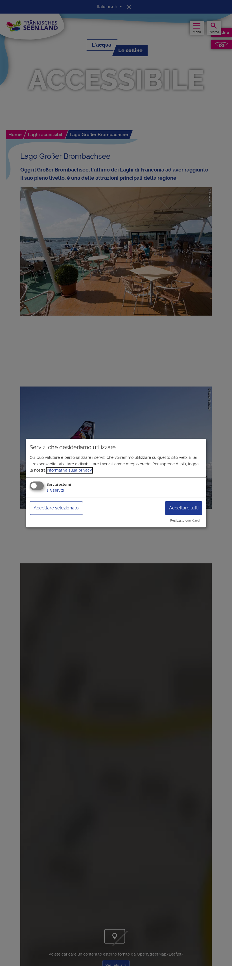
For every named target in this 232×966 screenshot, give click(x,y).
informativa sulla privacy (69, 470)
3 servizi (55, 490)
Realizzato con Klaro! (185, 520)
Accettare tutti (183, 508)
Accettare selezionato (56, 508)
